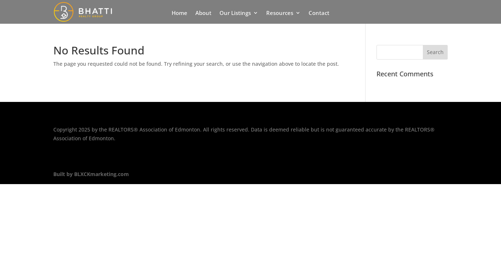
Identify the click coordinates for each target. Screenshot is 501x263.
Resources (279, 13)
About (203, 13)
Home (179, 13)
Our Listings (235, 13)
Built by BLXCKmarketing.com (91, 174)
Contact (319, 13)
